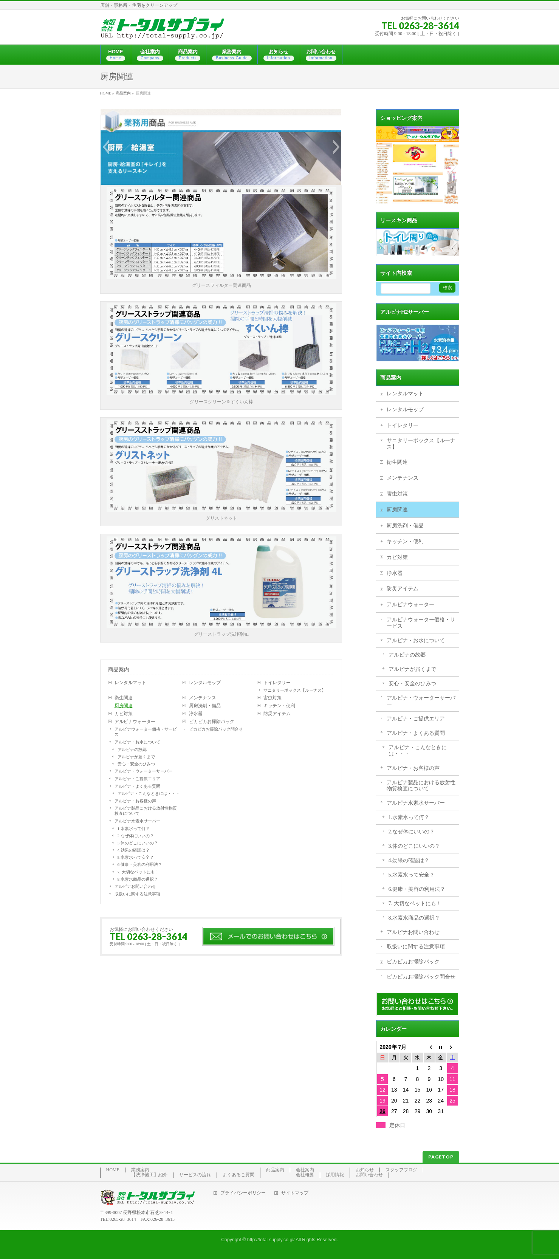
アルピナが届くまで (136, 756)
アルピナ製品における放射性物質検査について (146, 811)
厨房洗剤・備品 (205, 705)
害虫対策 (272, 697)
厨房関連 (124, 705)
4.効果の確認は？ (134, 850)
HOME (112, 1170)
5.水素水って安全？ (136, 857)
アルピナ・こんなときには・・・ (149, 793)
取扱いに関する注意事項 (137, 894)
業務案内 (140, 1170)
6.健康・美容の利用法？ (140, 864)
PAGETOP (441, 1157)
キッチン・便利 (279, 705)
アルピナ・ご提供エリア (137, 778)
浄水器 (196, 713)
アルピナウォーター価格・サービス (146, 732)
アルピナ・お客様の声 (135, 801)
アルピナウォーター (135, 721)
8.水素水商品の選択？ (138, 879)
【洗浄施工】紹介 (149, 1174)
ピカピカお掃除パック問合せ (216, 729)
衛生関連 (124, 697)
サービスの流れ (195, 1174)
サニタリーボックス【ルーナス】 (294, 690)
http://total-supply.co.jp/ (271, 1239)
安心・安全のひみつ (136, 764)
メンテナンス (202, 697)
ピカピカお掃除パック (211, 721)
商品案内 (118, 669)
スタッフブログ (401, 1170)
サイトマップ (294, 1193)
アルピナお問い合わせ (135, 886)
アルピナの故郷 (132, 749)
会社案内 (305, 1170)
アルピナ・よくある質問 (137, 786)
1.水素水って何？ (134, 828)
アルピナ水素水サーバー (137, 821)
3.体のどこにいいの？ (138, 843)
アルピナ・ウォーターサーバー (144, 771)
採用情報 (335, 1174)
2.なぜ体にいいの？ (136, 835)
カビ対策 (124, 713)
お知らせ (365, 1170)
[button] (105, 147)
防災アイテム (277, 713)
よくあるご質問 (238, 1174)
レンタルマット (130, 682)
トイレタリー (277, 682)
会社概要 (305, 1174)
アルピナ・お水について (137, 742)
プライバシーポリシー (243, 1193)
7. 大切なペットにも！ (138, 872)
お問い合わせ (369, 1174)
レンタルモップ (205, 682)
